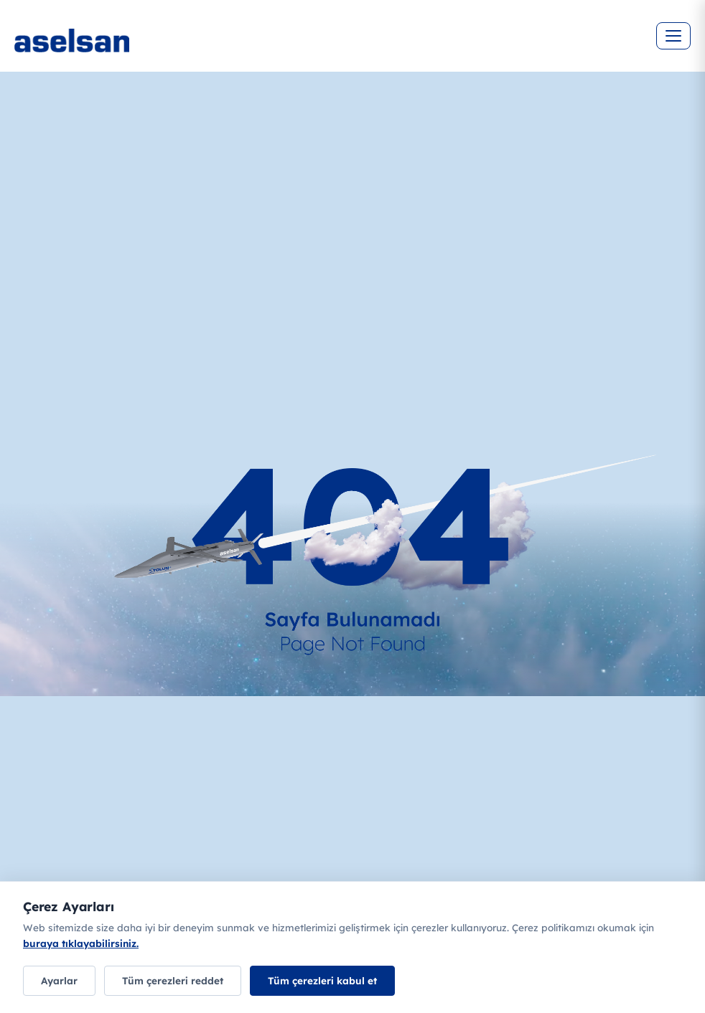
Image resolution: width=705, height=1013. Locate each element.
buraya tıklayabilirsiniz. (81, 943)
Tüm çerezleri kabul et (322, 980)
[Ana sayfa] (114, 50)
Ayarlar (59, 980)
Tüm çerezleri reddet (172, 980)
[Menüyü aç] (673, 35)
